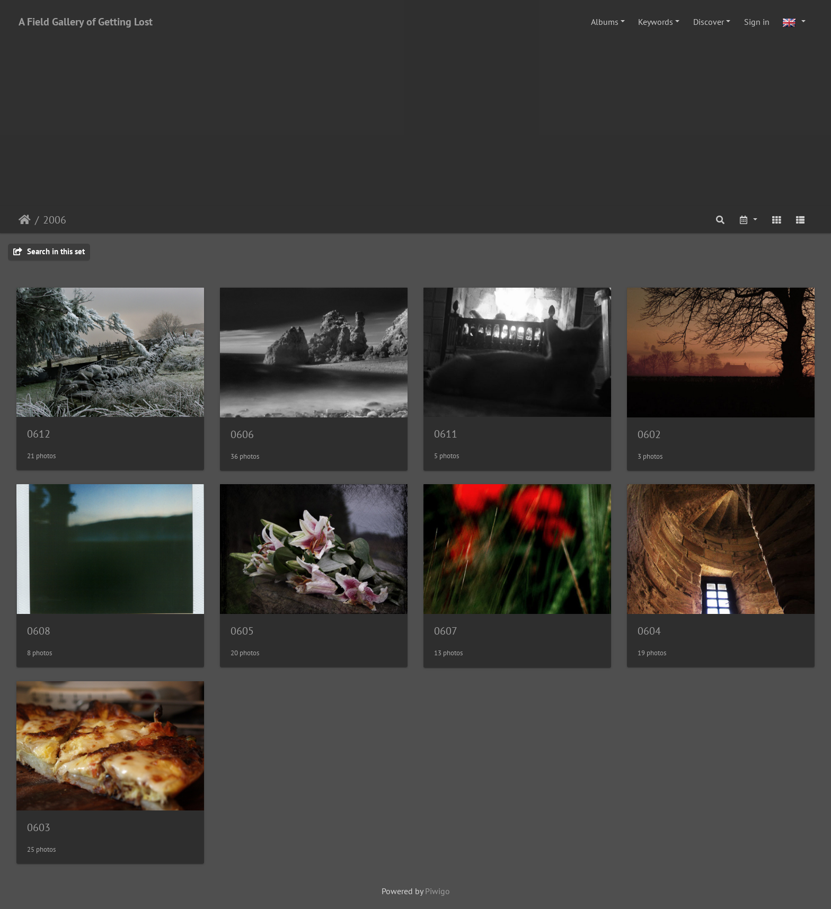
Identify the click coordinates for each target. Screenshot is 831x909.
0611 (445, 434)
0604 (649, 631)
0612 (38, 434)
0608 (38, 631)
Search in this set (49, 251)
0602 (649, 434)
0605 (242, 631)
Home (25, 220)
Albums (604, 21)
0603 (38, 827)
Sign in (757, 21)
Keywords (655, 21)
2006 (54, 220)
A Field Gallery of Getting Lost (86, 22)
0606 (242, 434)
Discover (708, 21)
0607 (445, 631)
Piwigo (437, 891)
